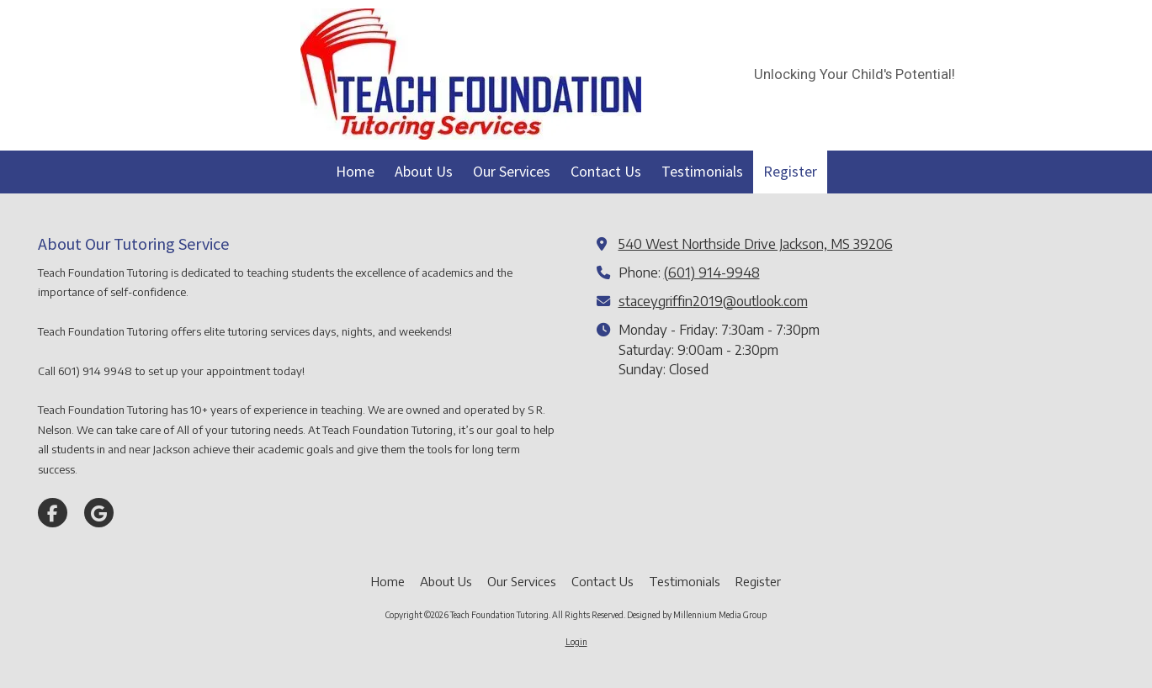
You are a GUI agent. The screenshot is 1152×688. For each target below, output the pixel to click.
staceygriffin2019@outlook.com (713, 301)
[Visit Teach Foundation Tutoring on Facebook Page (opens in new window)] (52, 512)
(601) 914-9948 (712, 272)
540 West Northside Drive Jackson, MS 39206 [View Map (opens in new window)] (755, 243)
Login (576, 642)
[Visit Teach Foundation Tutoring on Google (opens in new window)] (99, 512)
